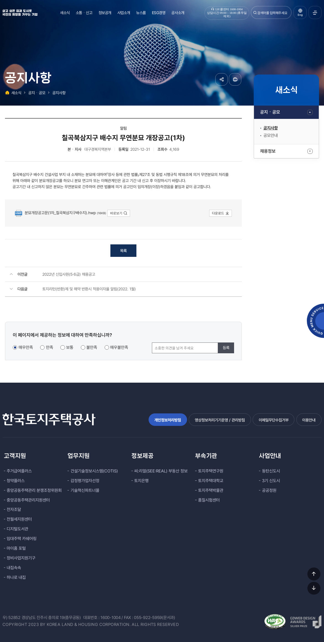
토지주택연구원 (210, 471)
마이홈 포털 (16, 548)
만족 (49, 347)
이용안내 (308, 420)
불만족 (91, 347)
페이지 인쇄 (235, 79)
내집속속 (14, 567)
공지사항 (270, 128)
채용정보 (268, 151)
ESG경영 (158, 12)
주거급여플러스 (19, 471)
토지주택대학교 (210, 480)
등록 (226, 347)
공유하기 (221, 79)
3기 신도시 (271, 480)
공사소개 (177, 12)
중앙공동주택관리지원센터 (28, 500)
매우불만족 (119, 347)
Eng (300, 14)
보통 (69, 347)
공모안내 (270, 135)
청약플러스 (16, 480)
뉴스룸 (141, 12)
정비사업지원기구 (21, 558)
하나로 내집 (16, 577)
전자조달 (14, 509)
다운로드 (220, 213)
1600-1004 (110, 617)
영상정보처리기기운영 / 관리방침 (220, 420)
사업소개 (123, 12)
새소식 (65, 12)
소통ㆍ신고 (84, 12)
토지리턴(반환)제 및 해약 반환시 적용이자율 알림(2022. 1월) (89, 289)
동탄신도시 (271, 471)
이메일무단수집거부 (274, 420)
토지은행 (141, 480)
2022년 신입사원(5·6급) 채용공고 (68, 274)
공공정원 (269, 490)
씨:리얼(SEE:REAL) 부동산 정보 (161, 471)
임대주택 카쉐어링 (22, 538)
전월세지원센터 (19, 519)
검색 (255, 13)
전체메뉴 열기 (315, 12)
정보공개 (105, 12)
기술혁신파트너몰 (85, 490)
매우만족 (26, 347)
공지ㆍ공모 (270, 112)
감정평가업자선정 (85, 480)
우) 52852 (11, 617)
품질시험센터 (209, 500)
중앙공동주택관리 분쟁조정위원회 (34, 490)
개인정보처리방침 (167, 420)
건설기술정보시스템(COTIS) (94, 471)
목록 (123, 250)
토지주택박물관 (210, 490)
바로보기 (119, 213)
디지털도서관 (17, 528)
